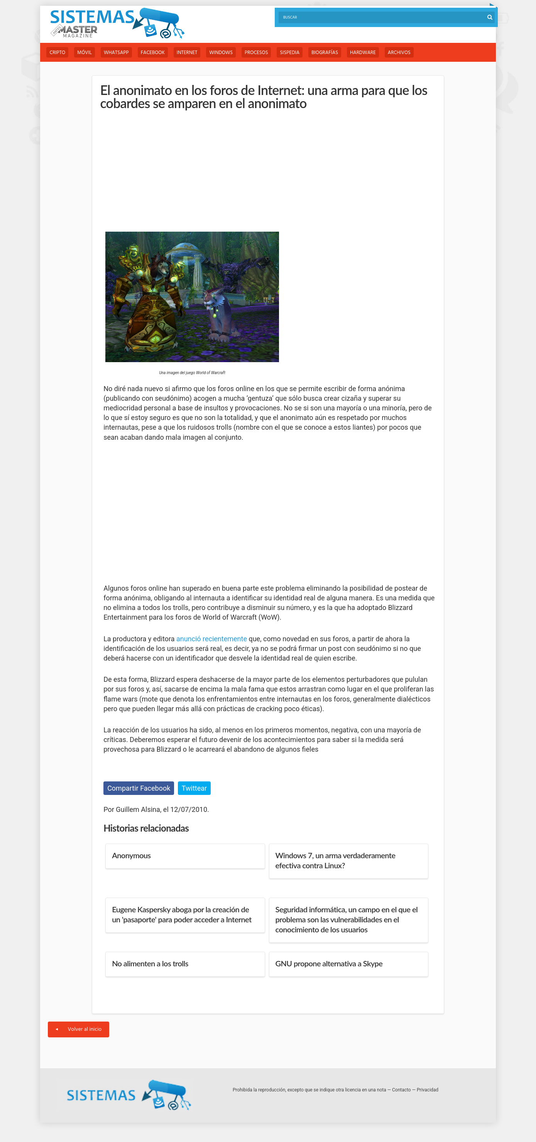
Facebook (153, 53)
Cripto (57, 53)
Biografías (324, 53)
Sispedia (289, 53)
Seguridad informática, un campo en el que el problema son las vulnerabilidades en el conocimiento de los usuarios (347, 919)
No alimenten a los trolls (150, 963)
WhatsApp (116, 53)
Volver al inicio (78, 1029)
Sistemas (117, 23)
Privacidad (427, 1090)
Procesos (256, 53)
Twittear (194, 788)
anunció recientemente (211, 639)
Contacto (401, 1090)
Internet (187, 53)
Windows (221, 53)
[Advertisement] (161, 171)
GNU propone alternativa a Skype (329, 963)
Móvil (84, 53)
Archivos (399, 53)
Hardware (363, 53)
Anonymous (131, 855)
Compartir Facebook (138, 788)
